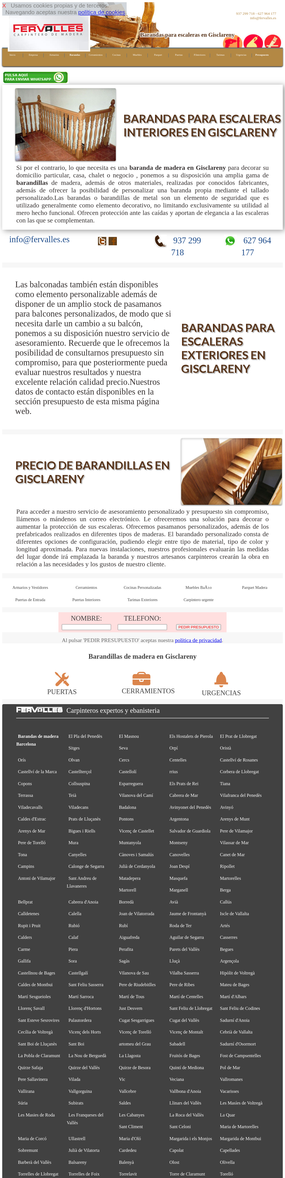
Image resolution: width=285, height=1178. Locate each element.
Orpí (173, 748)
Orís (22, 760)
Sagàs (124, 961)
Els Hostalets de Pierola (191, 736)
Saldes (125, 1103)
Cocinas (116, 54)
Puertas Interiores (86, 599)
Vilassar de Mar (234, 842)
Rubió (74, 925)
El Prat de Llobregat (238, 736)
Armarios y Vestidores (30, 587)
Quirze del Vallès (84, 1067)
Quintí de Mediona (186, 1067)
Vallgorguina (80, 1091)
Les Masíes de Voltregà (241, 1103)
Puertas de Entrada (30, 599)
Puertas (179, 54)
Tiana (225, 783)
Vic (122, 1079)
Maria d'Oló (130, 1138)
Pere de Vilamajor (236, 831)
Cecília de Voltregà (35, 1032)
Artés (225, 925)
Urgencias (241, 54)
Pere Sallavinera (33, 1079)
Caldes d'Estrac (32, 819)
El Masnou (129, 736)
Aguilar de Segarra (186, 937)
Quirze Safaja (30, 1067)
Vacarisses (229, 1091)
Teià (72, 795)
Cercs (124, 760)
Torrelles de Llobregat (38, 1174)
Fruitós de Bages (184, 1055)
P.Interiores (199, 54)
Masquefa (178, 878)
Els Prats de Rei (183, 783)
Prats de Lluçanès (84, 819)
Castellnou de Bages (36, 973)
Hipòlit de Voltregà (237, 973)
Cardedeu (127, 1150)
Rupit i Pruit (29, 925)
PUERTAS (62, 687)
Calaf (73, 937)
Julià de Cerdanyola (137, 866)
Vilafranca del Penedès (241, 795)
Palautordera (80, 1020)
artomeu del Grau (135, 1044)
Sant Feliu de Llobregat (190, 1008)
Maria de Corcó (32, 1138)
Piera (73, 949)
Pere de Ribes (182, 984)
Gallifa (24, 961)
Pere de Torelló (32, 842)
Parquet (158, 54)
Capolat (176, 1150)
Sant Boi (76, 1044)
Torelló (226, 1174)
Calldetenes (28, 913)
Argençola (229, 961)
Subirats (75, 1103)
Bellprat (25, 902)
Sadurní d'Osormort (238, 1044)
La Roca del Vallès (186, 1115)
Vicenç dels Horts (84, 1032)
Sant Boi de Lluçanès (37, 1044)
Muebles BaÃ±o (198, 587)
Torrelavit (128, 1174)
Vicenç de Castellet (136, 831)
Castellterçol (80, 771)
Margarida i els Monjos (190, 1138)
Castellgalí (78, 973)
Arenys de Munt (234, 819)
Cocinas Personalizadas (142, 587)
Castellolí (127, 771)
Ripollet (227, 866)
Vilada (74, 1079)
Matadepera (129, 878)
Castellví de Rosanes (239, 760)
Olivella (227, 1162)
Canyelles (77, 854)
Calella (74, 913)
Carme (24, 949)
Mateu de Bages (234, 984)
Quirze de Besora (135, 1067)
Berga (225, 890)
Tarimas (220, 54)
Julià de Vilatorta (84, 1150)
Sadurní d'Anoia (234, 1020)
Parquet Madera (254, 587)
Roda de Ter (180, 925)
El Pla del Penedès (85, 736)
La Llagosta (130, 1055)
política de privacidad (198, 640)
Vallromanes (231, 1079)
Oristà (225, 748)
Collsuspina (79, 783)
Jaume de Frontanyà (187, 913)
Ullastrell (76, 1138)
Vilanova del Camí (136, 795)
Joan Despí (179, 866)
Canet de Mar (232, 854)
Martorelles (230, 878)
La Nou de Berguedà (87, 1055)
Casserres (228, 937)
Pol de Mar (230, 1067)
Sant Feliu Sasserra (86, 984)
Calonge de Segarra (86, 866)
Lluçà (174, 961)
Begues (226, 949)
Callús (226, 902)
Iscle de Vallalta (234, 913)
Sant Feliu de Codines (240, 1008)
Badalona (127, 807)
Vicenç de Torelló (135, 1032)
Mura (73, 842)
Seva (123, 748)
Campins (26, 866)
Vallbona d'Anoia (185, 1091)
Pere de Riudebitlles (137, 984)
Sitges (74, 748)
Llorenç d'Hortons (85, 1008)
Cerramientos (96, 54)
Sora (72, 961)
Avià (173, 902)
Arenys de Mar (31, 831)
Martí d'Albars (233, 996)
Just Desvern (130, 1008)
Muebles (137, 54)
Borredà (126, 902)
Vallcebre (127, 1091)
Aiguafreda (129, 937)
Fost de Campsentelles (240, 1055)
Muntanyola (130, 842)
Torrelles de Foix (84, 1174)
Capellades (230, 1150)
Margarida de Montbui (240, 1138)
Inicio (12, 54)
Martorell (127, 890)
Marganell (178, 890)
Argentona (179, 819)
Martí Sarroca (81, 996)
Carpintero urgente (199, 599)
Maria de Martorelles (239, 1126)
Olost (174, 1162)
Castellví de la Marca (37, 771)
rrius (173, 771)
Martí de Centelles (186, 996)
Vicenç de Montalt (186, 1032)
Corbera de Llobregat (239, 771)
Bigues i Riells (81, 831)
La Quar (227, 1115)
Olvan (74, 760)
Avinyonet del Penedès (190, 807)
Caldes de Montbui (35, 984)
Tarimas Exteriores (142, 599)
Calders (25, 937)
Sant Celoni (180, 1126)
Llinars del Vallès (185, 1103)
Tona (22, 854)
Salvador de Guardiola (189, 831)
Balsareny (77, 1162)
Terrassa (25, 795)
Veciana (176, 1079)
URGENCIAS (221, 689)
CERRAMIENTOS (148, 687)
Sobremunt (28, 1150)
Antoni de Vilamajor (36, 878)
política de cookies (101, 12)
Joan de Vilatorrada (136, 913)
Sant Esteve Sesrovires (39, 1020)
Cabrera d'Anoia (83, 902)
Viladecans (78, 807)
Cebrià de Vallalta (236, 1032)
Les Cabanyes (131, 1115)
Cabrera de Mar (183, 795)
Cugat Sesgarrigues (136, 1020)
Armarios (54, 54)
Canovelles (179, 854)
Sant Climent (131, 1126)
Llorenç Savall (31, 1008)
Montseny (178, 842)
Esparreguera (131, 783)
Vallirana (26, 1091)
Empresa (33, 54)
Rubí (123, 925)
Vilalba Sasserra (184, 973)
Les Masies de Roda (36, 1115)
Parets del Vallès (184, 949)
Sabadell (177, 1044)
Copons (25, 783)
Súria (23, 1103)
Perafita (126, 949)
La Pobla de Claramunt (39, 1055)
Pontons (126, 819)
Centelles (177, 760)
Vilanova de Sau (134, 973)
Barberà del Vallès (34, 1162)
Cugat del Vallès (184, 1020)
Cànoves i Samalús (136, 854)
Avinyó (226, 807)
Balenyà (126, 1162)
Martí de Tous (131, 996)
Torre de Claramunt (187, 1174)
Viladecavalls (30, 807)
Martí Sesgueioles (34, 996)
